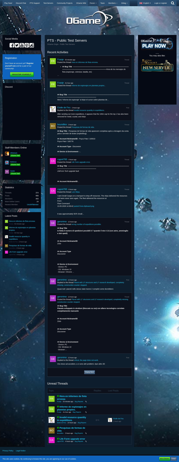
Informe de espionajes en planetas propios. (88, 86)
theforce (13, 162)
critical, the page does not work (86, 360)
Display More (89, 372)
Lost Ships (75, 192)
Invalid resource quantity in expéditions (89, 110)
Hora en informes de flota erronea (22, 221)
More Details (164, 459)
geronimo (62, 221)
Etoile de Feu (13, 242)
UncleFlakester (33, 205)
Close (174, 459)
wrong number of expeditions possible (86, 224)
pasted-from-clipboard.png (84, 206)
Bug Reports (79, 401)
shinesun (13, 153)
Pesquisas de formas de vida (20, 246)
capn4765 (12, 254)
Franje (11, 224)
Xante (12, 171)
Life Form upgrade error (18, 252)
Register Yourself (21, 74)
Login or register (160, 3)
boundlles (12, 248)
